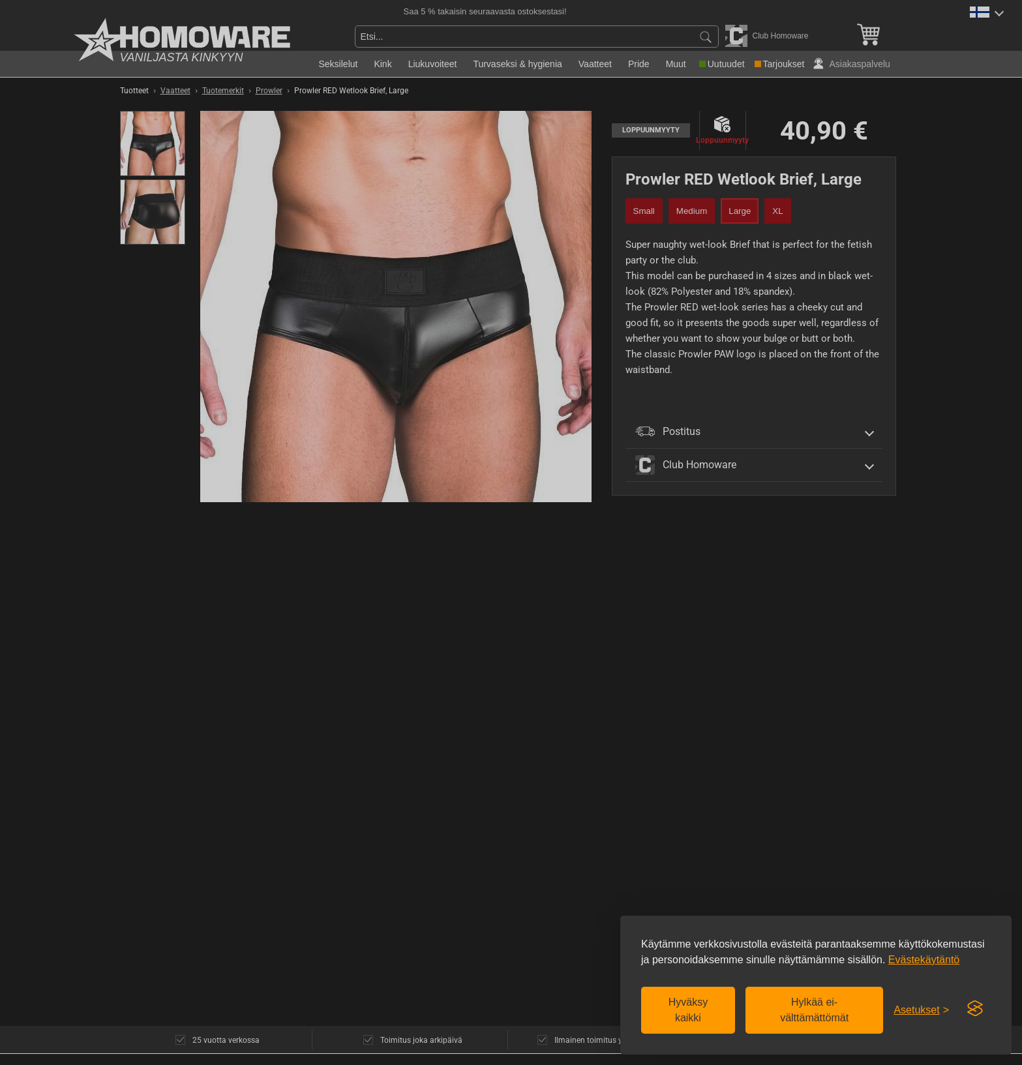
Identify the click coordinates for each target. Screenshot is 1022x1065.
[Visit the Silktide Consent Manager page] (975, 1009)
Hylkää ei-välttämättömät (814, 1010)
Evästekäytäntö (923, 959)
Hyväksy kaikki (688, 1010)
